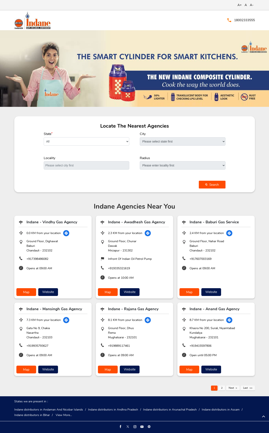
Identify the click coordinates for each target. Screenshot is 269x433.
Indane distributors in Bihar (32, 415)
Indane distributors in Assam (221, 409)
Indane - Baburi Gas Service (214, 222)
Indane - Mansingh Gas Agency (54, 308)
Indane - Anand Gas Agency (214, 308)
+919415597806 (200, 346)
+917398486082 (37, 259)
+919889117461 (119, 346)
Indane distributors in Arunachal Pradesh (170, 409)
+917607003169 (200, 259)
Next (231, 388)
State (48, 134)
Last (245, 388)
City (143, 134)
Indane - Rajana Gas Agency (133, 308)
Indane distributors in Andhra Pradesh (113, 409)
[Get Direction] (66, 233)
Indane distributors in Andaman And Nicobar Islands (48, 409)
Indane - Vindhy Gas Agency (51, 222)
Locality (49, 158)
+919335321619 (119, 268)
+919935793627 (37, 346)
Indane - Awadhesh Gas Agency (136, 222)
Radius (145, 158)
